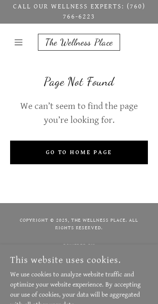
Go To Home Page (79, 152)
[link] (79, 42)
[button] (20, 42)
